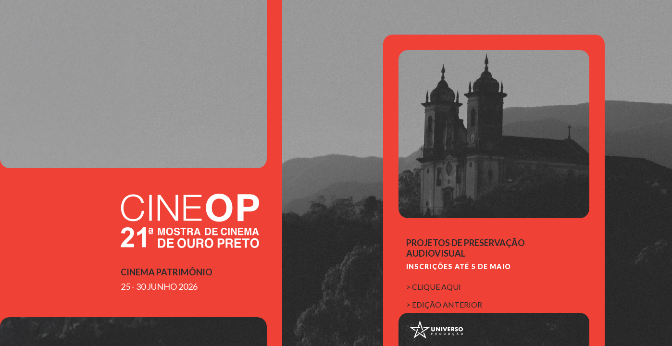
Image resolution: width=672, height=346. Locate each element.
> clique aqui (433, 286)
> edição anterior (444, 304)
